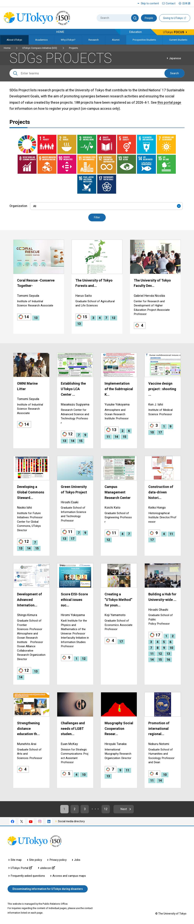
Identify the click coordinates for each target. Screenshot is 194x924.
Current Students (178, 39)
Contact (170, 3)
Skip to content (150, 3)
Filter (97, 217)
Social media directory (71, 821)
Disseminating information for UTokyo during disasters (48, 888)
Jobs (77, 860)
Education (135, 32)
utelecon (47, 868)
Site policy (35, 860)
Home (7, 48)
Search (174, 73)
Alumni (116, 39)
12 (106, 809)
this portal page (169, 102)
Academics (41, 39)
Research (93, 39)
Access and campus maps (69, 876)
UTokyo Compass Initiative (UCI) (39, 48)
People (149, 18)
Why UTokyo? (68, 39)
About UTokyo (14, 39)
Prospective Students (144, 39)
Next (124, 809)
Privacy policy (57, 860)
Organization (18, 206)
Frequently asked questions (28, 876)
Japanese (175, 58)
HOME (60, 32)
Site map (16, 860)
